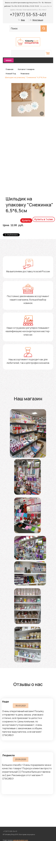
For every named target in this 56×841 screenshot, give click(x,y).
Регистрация (37, 20)
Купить (26, 220)
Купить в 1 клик (43, 219)
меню (8, 60)
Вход (23, 20)
